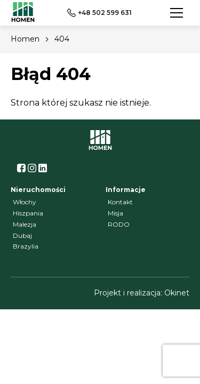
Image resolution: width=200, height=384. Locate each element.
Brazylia (25, 246)
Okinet (176, 293)
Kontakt (120, 202)
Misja (115, 213)
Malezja (24, 224)
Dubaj (22, 235)
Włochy (24, 202)
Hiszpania (28, 213)
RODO (119, 224)
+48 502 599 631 (99, 13)
